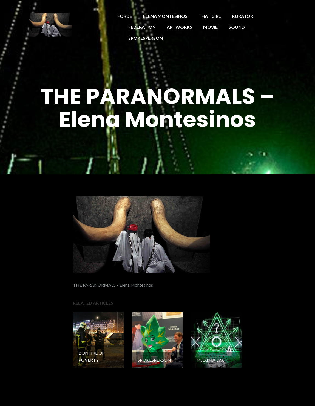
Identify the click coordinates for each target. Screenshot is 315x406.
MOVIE (210, 27)
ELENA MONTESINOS (165, 16)
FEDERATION (142, 27)
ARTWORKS (179, 27)
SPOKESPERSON (145, 38)
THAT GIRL (209, 16)
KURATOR (242, 16)
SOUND (237, 27)
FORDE (124, 16)
